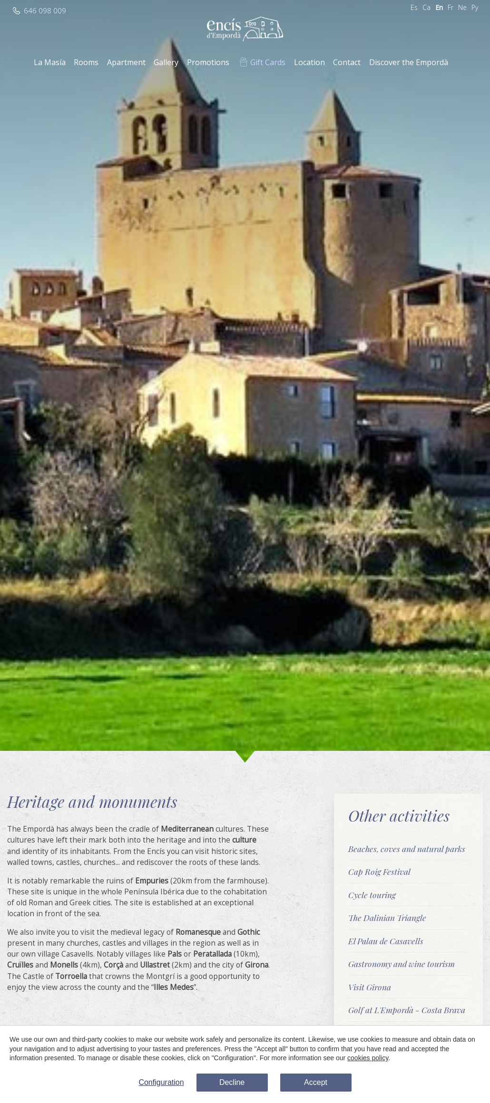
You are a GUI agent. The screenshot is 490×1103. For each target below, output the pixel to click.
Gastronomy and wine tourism (401, 963)
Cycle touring (372, 894)
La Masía (50, 62)
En (439, 7)
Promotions (208, 62)
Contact (347, 62)
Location (309, 62)
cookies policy (367, 1058)
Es (414, 7)
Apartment (126, 62)
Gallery (166, 62)
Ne (462, 7)
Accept (315, 1082)
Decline (232, 1082)
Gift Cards (267, 62)
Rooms (86, 62)
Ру (474, 7)
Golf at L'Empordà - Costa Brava (406, 1009)
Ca (426, 7)
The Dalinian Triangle (387, 917)
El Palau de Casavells (385, 940)
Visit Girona (369, 986)
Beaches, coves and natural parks (406, 848)
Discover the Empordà (408, 62)
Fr (450, 7)
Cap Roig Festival (379, 871)
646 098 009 (45, 11)
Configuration (161, 1082)
